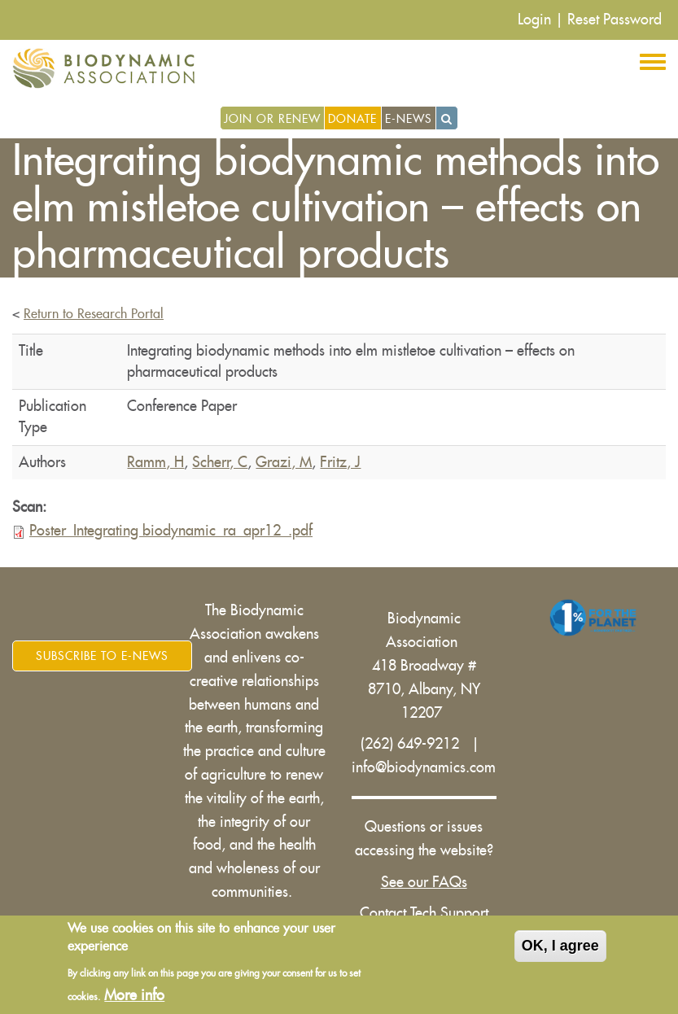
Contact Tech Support (424, 913)
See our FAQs (424, 882)
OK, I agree (560, 949)
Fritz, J (340, 462)
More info (134, 997)
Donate (352, 119)
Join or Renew (272, 119)
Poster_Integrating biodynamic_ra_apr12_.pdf (171, 530)
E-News (408, 119)
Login (534, 19)
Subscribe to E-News (102, 656)
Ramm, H (155, 462)
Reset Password (614, 19)
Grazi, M (284, 462)
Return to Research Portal (94, 314)
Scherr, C (219, 462)
